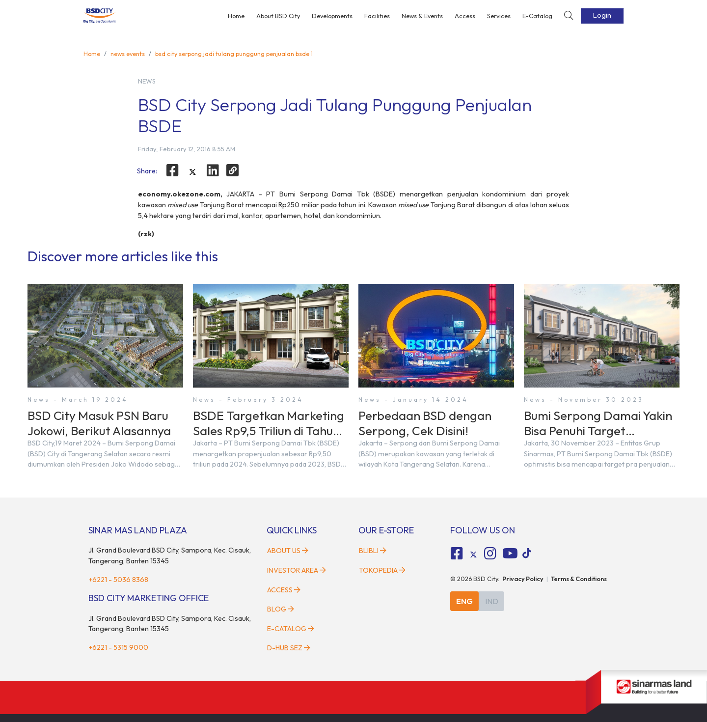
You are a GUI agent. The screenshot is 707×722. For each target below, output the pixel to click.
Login (602, 15)
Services (499, 16)
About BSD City (278, 16)
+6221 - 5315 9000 (118, 647)
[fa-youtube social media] (510, 553)
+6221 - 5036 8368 (118, 579)
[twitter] (192, 172)
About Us (287, 550)
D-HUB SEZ (288, 647)
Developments (332, 16)
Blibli (372, 550)
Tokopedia (382, 570)
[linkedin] (212, 170)
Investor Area (296, 570)
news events (127, 53)
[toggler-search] (568, 16)
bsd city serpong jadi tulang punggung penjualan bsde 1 (234, 53)
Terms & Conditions (579, 579)
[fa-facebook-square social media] (457, 553)
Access (465, 16)
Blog (280, 609)
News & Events (422, 16)
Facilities (377, 16)
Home (236, 16)
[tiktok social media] (473, 554)
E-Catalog (537, 16)
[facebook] (173, 170)
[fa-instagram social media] (490, 553)
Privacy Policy (523, 579)
